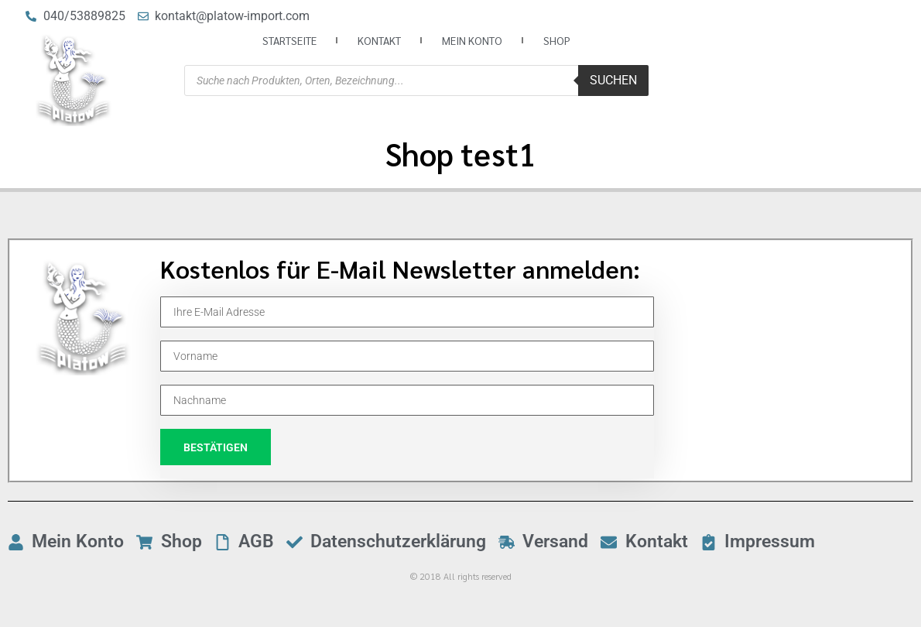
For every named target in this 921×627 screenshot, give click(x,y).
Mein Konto (472, 40)
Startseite (289, 40)
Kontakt (379, 40)
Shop (556, 40)
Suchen (613, 80)
